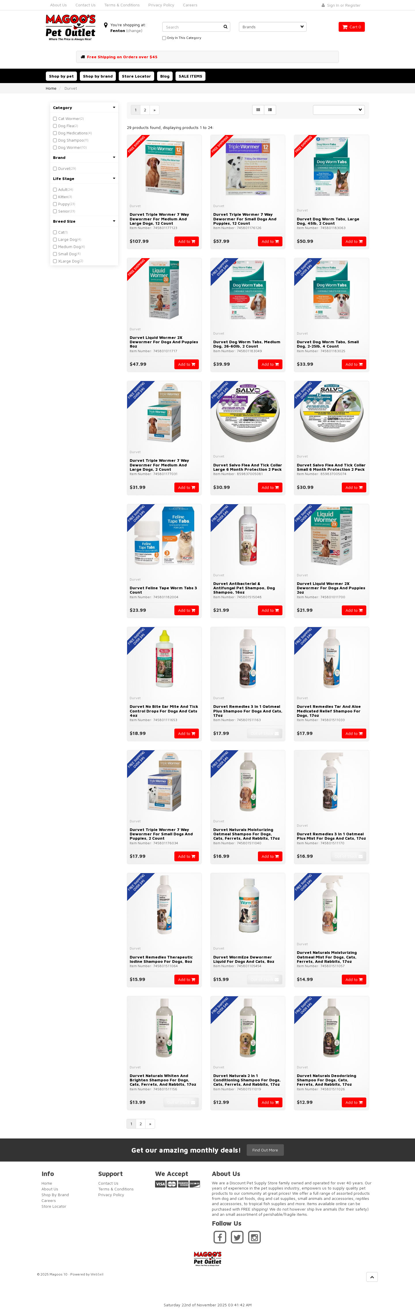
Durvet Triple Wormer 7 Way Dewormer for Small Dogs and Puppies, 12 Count (244, 219)
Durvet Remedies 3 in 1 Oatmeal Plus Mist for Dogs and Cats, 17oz (331, 836)
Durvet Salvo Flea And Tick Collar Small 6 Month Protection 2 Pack (331, 467)
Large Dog (67, 239)
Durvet (64, 168)
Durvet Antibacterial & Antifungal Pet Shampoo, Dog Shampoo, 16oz (244, 588)
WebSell (96, 1274)
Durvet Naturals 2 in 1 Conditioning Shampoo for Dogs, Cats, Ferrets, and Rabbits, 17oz (247, 1080)
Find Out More (265, 1149)
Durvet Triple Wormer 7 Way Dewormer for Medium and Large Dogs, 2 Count (159, 465)
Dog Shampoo (71, 140)
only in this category (181, 38)
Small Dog (67, 254)
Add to (186, 241)
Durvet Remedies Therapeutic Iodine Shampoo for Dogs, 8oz (161, 959)
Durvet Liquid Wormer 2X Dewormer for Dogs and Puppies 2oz (331, 588)
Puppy (63, 204)
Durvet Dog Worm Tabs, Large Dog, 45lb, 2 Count (328, 221)
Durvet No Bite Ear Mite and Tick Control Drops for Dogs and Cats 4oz (164, 711)
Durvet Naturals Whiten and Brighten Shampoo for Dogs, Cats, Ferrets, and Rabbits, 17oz (163, 1080)
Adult (62, 189)
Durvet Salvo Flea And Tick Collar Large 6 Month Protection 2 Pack (247, 467)
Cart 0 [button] (351, 26)
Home (51, 88)
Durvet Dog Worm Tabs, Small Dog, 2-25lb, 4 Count (328, 343)
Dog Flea (66, 125)
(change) (134, 30)
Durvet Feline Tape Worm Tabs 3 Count (163, 589)
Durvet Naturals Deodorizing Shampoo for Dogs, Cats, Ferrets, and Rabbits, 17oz (326, 1080)
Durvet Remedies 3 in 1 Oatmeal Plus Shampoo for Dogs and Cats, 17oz (247, 711)
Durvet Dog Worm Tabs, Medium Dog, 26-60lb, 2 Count (246, 343)
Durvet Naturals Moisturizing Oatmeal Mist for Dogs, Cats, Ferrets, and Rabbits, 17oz (327, 957)
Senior (63, 211)
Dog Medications (73, 133)
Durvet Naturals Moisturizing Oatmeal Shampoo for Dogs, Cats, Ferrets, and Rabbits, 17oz (246, 834)
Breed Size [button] (84, 221)
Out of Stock (265, 733)
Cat (61, 232)
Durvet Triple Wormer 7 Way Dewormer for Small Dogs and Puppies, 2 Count (161, 834)
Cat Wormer (69, 118)
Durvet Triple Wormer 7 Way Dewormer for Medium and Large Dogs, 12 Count (159, 219)
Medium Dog (69, 246)
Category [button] (84, 107)
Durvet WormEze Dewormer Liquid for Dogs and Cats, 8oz (243, 959)
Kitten (63, 196)
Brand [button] (84, 157)
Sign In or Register (341, 5)
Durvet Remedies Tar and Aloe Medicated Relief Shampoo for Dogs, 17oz (329, 711)
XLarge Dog (68, 261)
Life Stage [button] (84, 178)
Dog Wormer (69, 147)
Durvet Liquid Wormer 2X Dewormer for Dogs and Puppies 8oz (164, 342)
